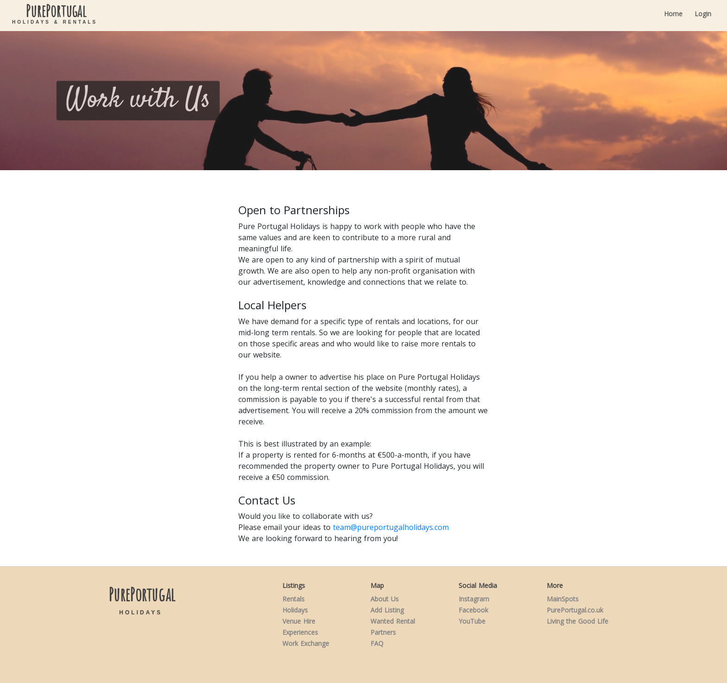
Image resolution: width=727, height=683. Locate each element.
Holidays (295, 610)
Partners (383, 632)
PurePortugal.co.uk (575, 610)
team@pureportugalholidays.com (391, 527)
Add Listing (387, 610)
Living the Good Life (577, 621)
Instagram (474, 598)
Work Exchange (305, 643)
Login (703, 13)
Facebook (473, 610)
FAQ (376, 643)
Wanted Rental (392, 621)
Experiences (300, 632)
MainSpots (563, 598)
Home (673, 13)
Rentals (293, 598)
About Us (384, 598)
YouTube (472, 621)
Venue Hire (298, 621)
